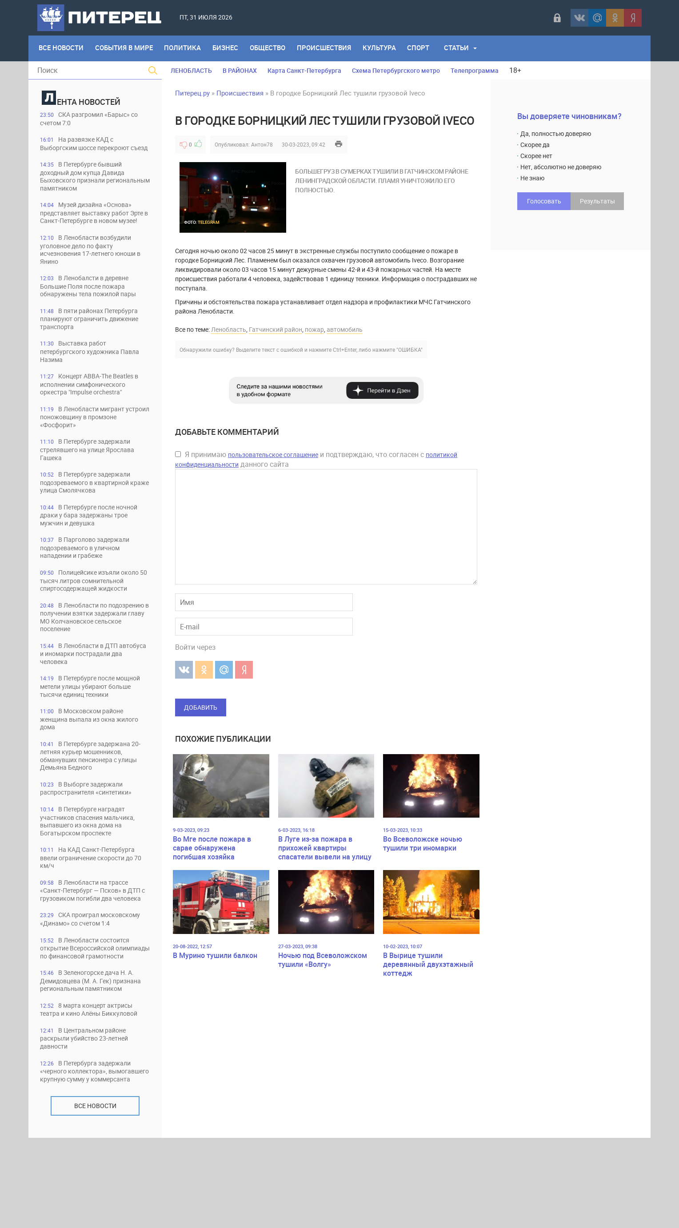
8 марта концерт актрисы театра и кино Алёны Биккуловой (95, 1090)
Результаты (597, 201)
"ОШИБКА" (409, 349)
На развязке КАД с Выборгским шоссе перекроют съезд (90, 148)
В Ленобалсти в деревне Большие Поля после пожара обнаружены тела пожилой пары (94, 305)
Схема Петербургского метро (396, 70)
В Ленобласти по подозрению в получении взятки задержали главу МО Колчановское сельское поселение (94, 654)
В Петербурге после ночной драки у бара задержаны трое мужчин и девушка (94, 538)
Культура (385, 48)
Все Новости (61, 48)
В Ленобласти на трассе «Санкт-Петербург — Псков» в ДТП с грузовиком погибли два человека (91, 941)
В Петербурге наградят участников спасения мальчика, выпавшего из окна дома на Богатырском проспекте (93, 866)
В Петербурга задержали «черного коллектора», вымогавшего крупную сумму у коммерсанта (91, 1156)
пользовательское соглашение (273, 454)
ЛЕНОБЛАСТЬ (191, 70)
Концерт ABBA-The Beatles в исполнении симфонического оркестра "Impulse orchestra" (95, 405)
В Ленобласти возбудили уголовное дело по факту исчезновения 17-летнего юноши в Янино (94, 268)
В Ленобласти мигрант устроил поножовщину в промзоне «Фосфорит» (87, 438)
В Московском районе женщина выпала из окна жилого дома (86, 762)
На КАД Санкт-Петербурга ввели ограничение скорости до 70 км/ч (93, 903)
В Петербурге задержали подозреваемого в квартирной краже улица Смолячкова (90, 505)
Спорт (426, 48)
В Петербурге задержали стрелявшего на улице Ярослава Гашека (93, 472)
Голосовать (544, 201)
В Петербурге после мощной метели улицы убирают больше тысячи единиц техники (92, 729)
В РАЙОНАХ (240, 70)
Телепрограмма (475, 70)
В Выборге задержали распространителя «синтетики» (91, 833)
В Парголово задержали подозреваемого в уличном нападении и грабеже (89, 571)
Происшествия (329, 48)
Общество (272, 48)
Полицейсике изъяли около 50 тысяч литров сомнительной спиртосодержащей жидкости (89, 609)
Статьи (464, 48)
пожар (314, 329)
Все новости (95, 1196)
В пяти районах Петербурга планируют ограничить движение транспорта (95, 338)
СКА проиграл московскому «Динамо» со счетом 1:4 (85, 978)
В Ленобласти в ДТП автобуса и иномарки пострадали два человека (95, 695)
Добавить (200, 707)
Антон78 (262, 144)
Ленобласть (228, 329)
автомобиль (345, 329)
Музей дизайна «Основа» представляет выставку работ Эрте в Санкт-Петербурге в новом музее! (94, 226)
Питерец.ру (192, 92)
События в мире (125, 48)
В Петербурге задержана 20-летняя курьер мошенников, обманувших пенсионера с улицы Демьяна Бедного (95, 799)
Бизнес (229, 48)
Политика (185, 48)
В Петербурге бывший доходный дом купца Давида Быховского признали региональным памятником (88, 185)
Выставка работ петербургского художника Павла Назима (95, 372)
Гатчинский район (275, 329)
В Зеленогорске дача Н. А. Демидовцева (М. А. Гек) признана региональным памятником (92, 1056)
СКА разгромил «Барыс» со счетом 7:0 (94, 118)
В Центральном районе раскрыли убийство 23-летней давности (89, 1119)
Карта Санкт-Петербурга (304, 70)
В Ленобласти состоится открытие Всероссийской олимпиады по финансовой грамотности (90, 1015)
